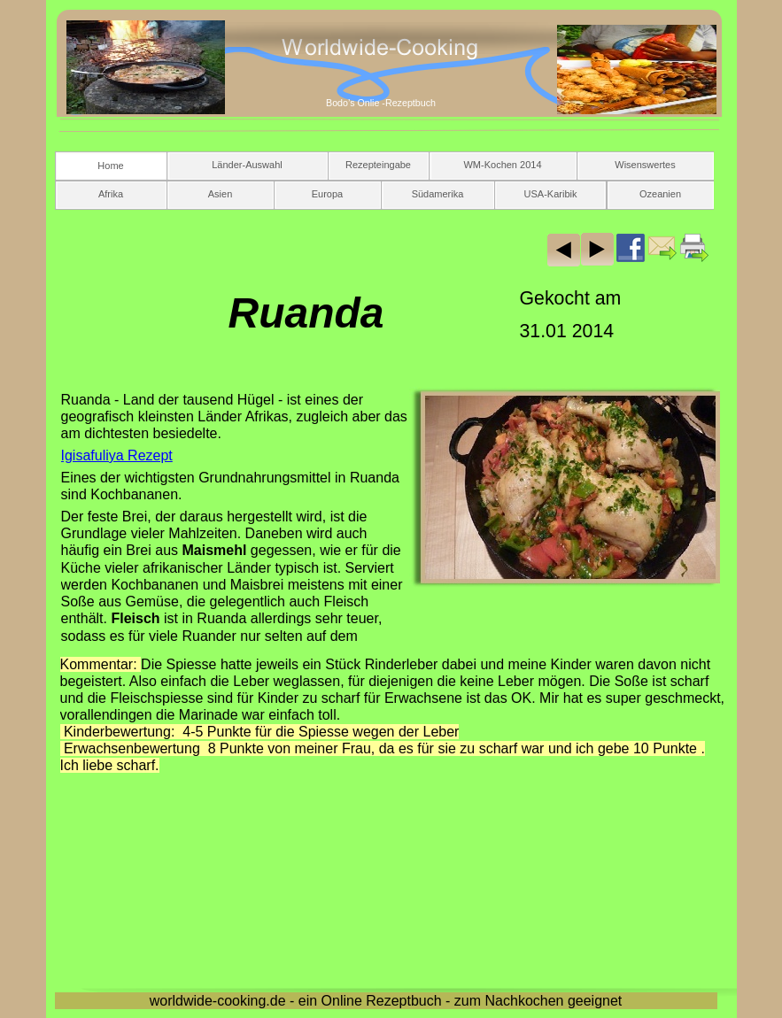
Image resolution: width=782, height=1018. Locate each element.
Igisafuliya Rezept (117, 455)
